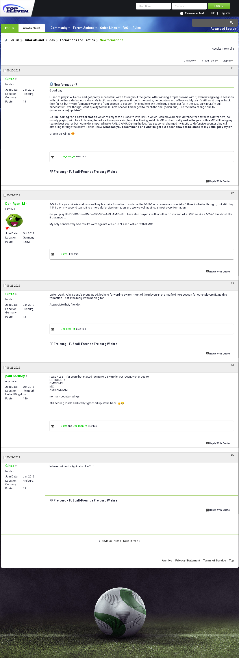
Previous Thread (111, 540)
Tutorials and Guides (39, 40)
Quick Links (108, 28)
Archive (167, 560)
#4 (232, 365)
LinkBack (188, 60)
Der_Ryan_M (68, 156)
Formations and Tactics (77, 40)
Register (225, 13)
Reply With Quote (218, 181)
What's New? (32, 28)
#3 (232, 283)
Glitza (64, 254)
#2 (232, 193)
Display (226, 60)
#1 (232, 68)
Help (212, 13)
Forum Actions (83, 28)
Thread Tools (208, 60)
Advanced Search (223, 28)
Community (58, 28)
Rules (137, 28)
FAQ (125, 28)
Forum (9, 28)
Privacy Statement (187, 560)
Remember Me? (194, 13)
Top (231, 560)
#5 (232, 455)
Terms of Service (214, 560)
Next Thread (130, 540)
